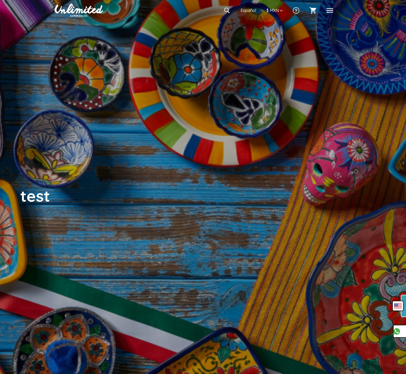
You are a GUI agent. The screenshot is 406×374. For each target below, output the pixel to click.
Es (248, 10)
